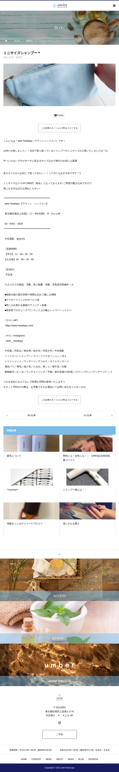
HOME (24, 759)
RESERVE (93, 759)
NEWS (19, 57)
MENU (49, 759)
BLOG (81, 759)
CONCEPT (36, 759)
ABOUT (59, 759)
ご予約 (59, 734)
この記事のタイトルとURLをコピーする (59, 128)
